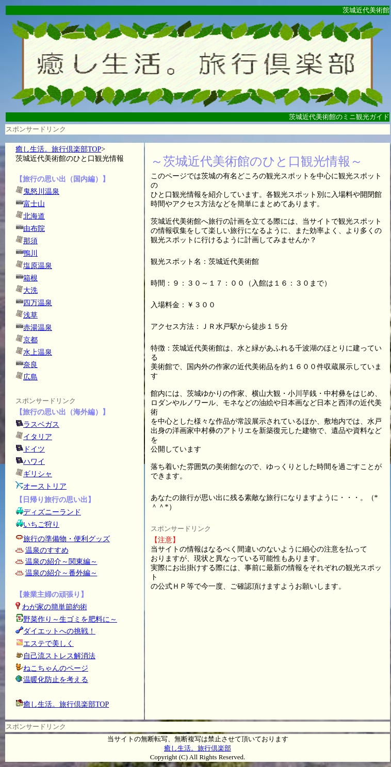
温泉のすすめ (47, 550)
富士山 (34, 204)
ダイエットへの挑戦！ (55, 631)
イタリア (37, 437)
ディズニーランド (52, 512)
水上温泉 (37, 352)
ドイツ (34, 449)
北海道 (34, 216)
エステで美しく (48, 643)
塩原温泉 (37, 266)
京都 (30, 340)
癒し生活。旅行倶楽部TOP (58, 149)
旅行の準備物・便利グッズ (66, 539)
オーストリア (45, 486)
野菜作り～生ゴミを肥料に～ (70, 619)
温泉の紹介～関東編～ (61, 561)
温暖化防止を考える (55, 679)
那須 (30, 241)
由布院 (34, 228)
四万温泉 (37, 303)
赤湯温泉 (37, 327)
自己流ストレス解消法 (59, 656)
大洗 (30, 290)
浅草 (30, 315)
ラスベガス (41, 424)
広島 (30, 377)
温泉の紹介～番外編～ (61, 573)
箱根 (30, 278)
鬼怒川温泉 (41, 191)
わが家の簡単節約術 (54, 607)
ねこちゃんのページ (55, 668)
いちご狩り (41, 524)
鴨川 (30, 253)
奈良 (30, 365)
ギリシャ (37, 474)
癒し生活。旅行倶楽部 (197, 748)
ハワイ (34, 461)
